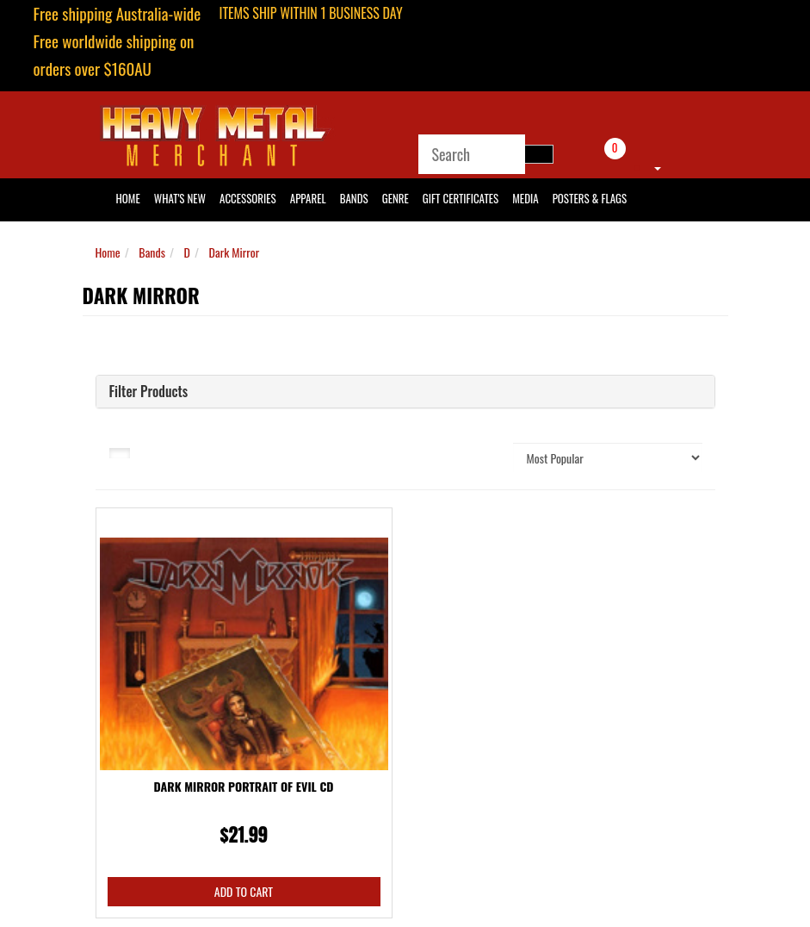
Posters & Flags (590, 198)
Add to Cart (243, 891)
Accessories (248, 198)
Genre (395, 198)
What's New (180, 198)
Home (108, 252)
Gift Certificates (460, 198)
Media (525, 198)
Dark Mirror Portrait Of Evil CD (244, 786)
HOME (128, 198)
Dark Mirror (234, 252)
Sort (480, 457)
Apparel (308, 198)
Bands (354, 198)
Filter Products (149, 392)
